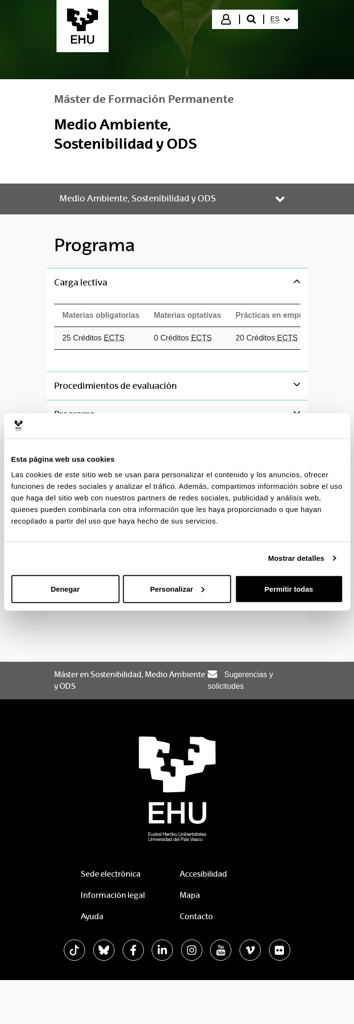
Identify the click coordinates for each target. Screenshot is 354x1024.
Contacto (196, 916)
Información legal (113, 895)
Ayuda (92, 916)
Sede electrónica (111, 874)
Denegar (65, 588)
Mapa (190, 895)
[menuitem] (280, 19)
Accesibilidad (203, 874)
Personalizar (177, 588)
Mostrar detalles (296, 558)
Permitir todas (289, 588)
